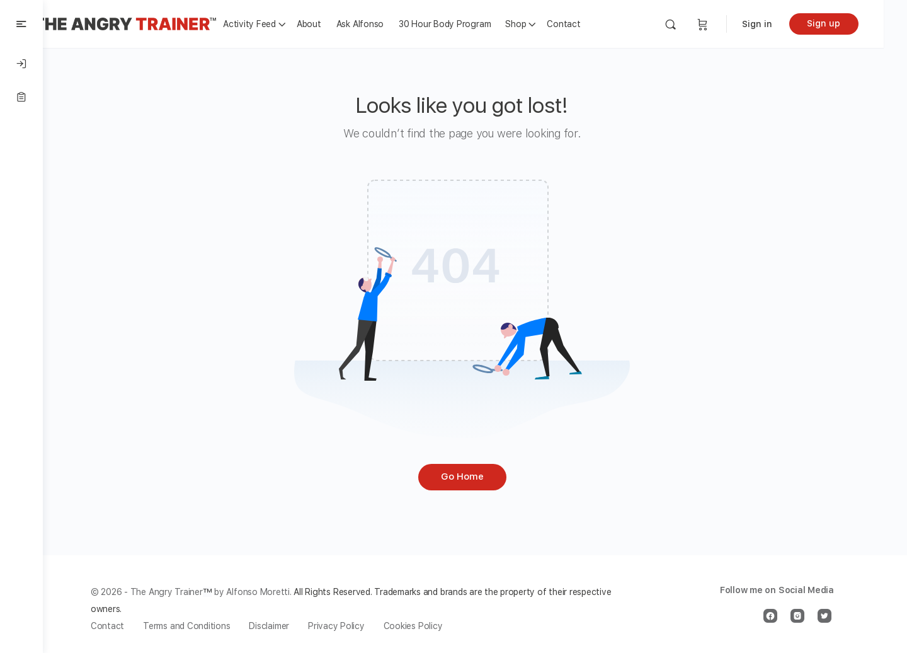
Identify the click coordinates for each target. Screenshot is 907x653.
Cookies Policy (425, 626)
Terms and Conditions (199, 626)
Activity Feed (274, 24)
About (334, 24)
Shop (540, 24)
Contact (588, 24)
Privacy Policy (349, 626)
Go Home (475, 476)
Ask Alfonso (385, 24)
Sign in (780, 24)
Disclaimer (282, 626)
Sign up (847, 23)
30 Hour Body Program (470, 24)
